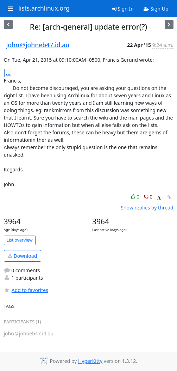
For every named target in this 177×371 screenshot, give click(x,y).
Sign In (123, 8)
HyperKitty (90, 361)
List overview (20, 240)
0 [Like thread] (135, 196)
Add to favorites (26, 290)
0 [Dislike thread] (148, 196)
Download (22, 256)
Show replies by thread (147, 207)
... (8, 73)
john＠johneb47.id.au (38, 45)
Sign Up (156, 8)
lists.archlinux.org (44, 8)
